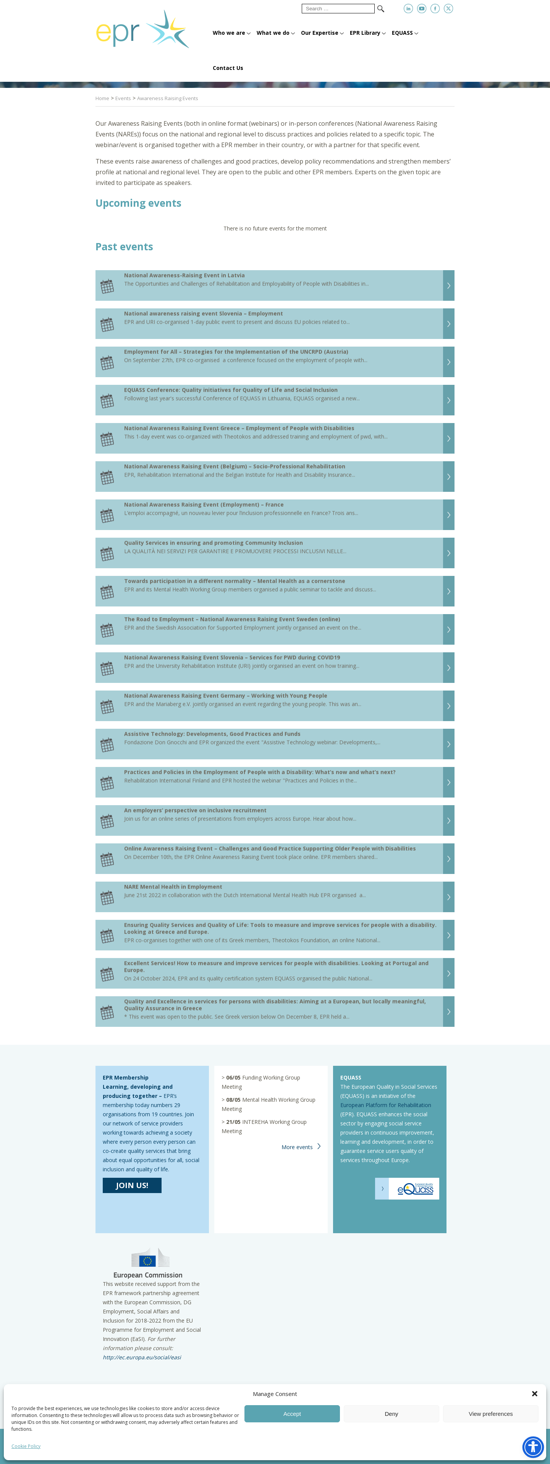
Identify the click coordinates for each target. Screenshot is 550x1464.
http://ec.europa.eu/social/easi (142, 1357)
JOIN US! (132, 1185)
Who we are (229, 32)
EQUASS (402, 32)
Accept (292, 1413)
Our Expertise (319, 32)
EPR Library (365, 32)
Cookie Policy (25, 1446)
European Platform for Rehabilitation (385, 1105)
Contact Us (228, 67)
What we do (273, 32)
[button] (535, 1394)
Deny (391, 1413)
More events (297, 1147)
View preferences (491, 1413)
